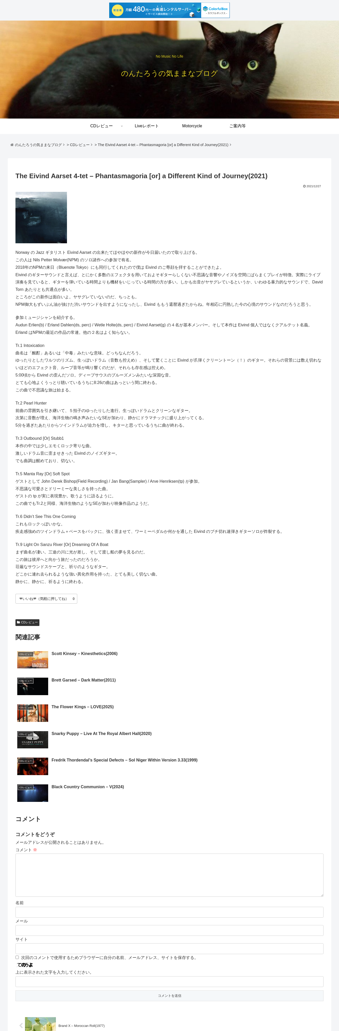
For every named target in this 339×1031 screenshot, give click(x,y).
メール (21, 849)
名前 (19, 831)
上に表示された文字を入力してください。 (54, 900)
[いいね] (44, 598)
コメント (26, 770)
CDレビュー (27, 622)
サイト (21, 867)
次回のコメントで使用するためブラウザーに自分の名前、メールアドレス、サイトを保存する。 (109, 886)
